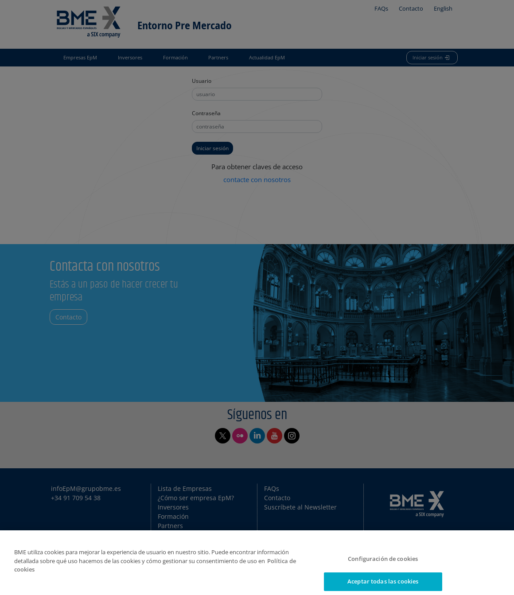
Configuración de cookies (383, 564)
